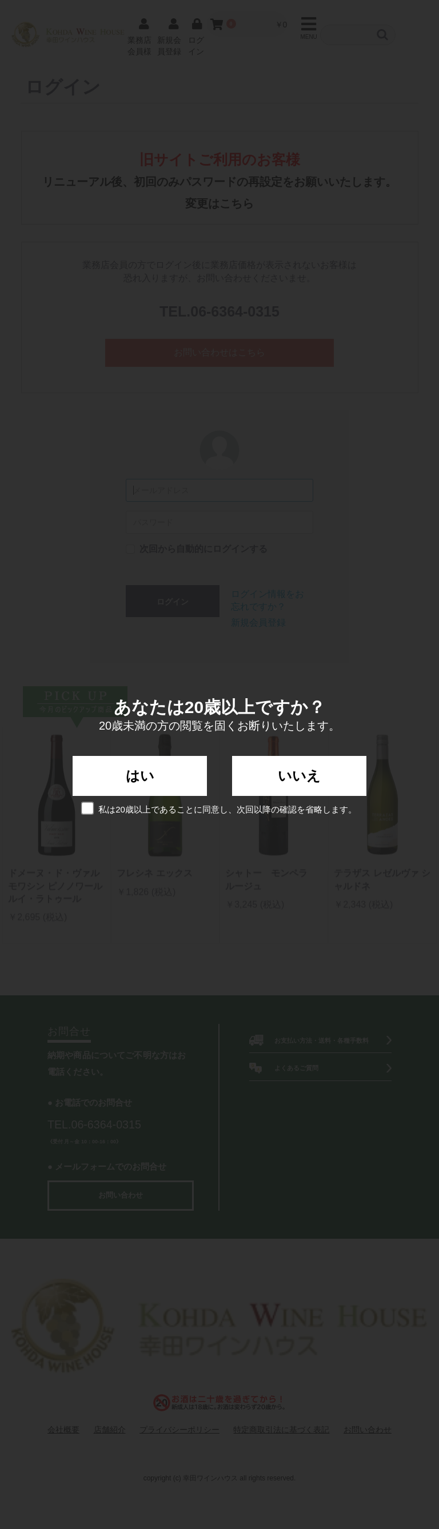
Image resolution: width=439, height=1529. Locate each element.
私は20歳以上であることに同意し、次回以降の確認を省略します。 (219, 808)
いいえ (299, 775)
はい (140, 775)
